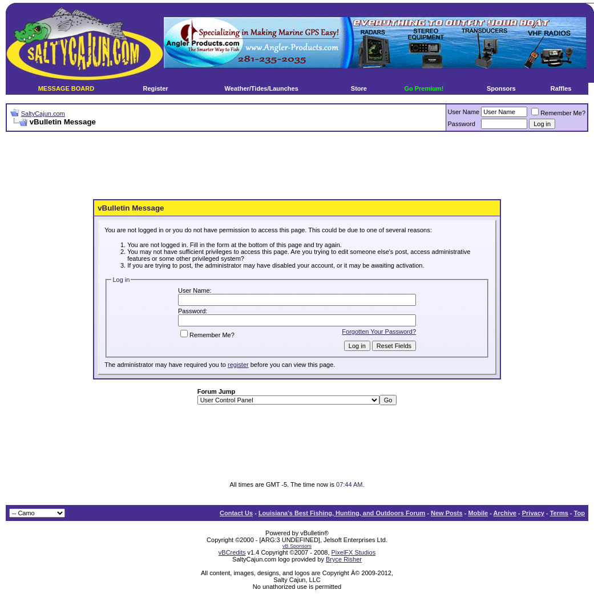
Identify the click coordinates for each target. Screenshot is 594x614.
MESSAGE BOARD (66, 88)
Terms (559, 513)
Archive (505, 513)
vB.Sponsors (297, 546)
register (238, 364)
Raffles (561, 88)
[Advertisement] (297, 166)
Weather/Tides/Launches (261, 88)
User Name (464, 111)
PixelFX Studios (354, 552)
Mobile (478, 513)
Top (579, 513)
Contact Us (236, 513)
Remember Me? (558, 113)
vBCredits (232, 552)
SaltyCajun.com (43, 113)
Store (359, 88)
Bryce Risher (344, 559)
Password (461, 123)
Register (155, 88)
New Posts (447, 513)
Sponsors (501, 88)
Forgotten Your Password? (379, 331)
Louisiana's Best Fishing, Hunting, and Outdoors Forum (341, 513)
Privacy (533, 513)
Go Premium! (423, 88)
